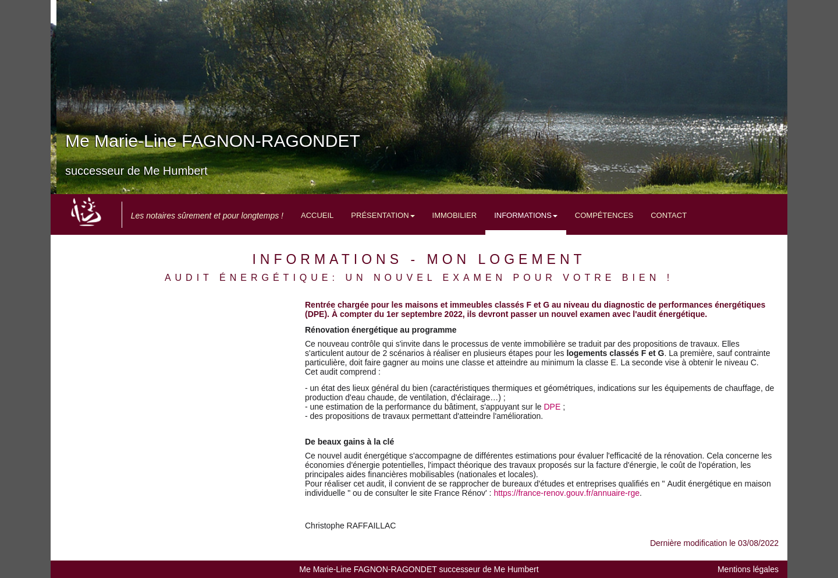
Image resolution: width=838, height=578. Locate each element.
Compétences (604, 215)
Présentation (382, 215)
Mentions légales (748, 569)
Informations (526, 215)
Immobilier (454, 215)
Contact (669, 215)
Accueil (317, 215)
